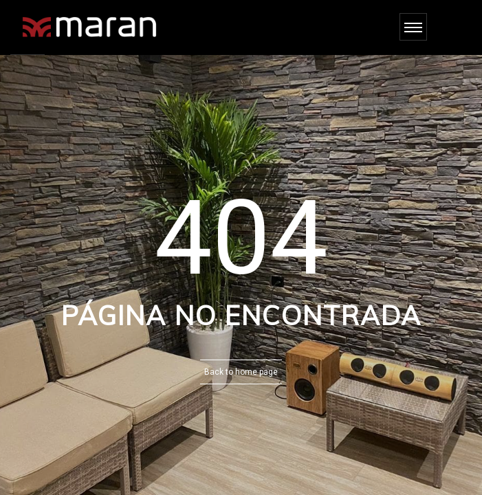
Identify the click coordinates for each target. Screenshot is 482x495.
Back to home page (241, 372)
